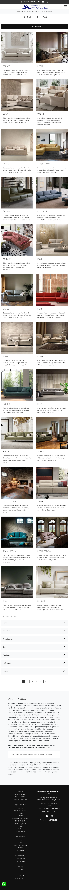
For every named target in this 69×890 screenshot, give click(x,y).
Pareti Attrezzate (20, 810)
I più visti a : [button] (7, 663)
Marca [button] (5, 623)
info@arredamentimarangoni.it (49, 808)
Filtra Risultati (34, 27)
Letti (20, 840)
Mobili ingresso (20, 823)
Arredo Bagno (20, 831)
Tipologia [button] (6, 655)
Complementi (20, 861)
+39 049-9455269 (50, 804)
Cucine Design (20, 794)
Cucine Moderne (20, 797)
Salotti (38, 11)
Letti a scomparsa (20, 845)
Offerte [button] (6, 671)
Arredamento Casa (28, 11)
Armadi (20, 848)
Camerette (20, 850)
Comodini (20, 842)
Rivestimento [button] (8, 639)
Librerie (20, 808)
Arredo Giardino (20, 878)
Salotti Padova (47, 11)
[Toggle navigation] (65, 6)
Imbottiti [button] (6, 631)
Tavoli (20, 826)
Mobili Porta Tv (20, 821)
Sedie (20, 829)
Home (19, 11)
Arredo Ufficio (20, 870)
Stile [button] (4, 647)
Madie (20, 813)
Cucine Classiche (20, 799)
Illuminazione (20, 859)
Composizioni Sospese (20, 818)
